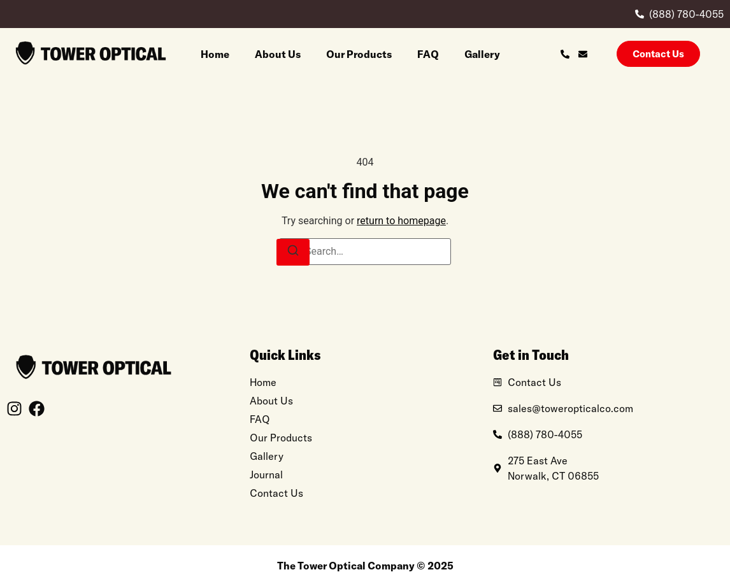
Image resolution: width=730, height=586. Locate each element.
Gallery (482, 54)
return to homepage (401, 221)
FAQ (428, 54)
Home (215, 54)
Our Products (359, 54)
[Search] (293, 252)
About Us (278, 54)
